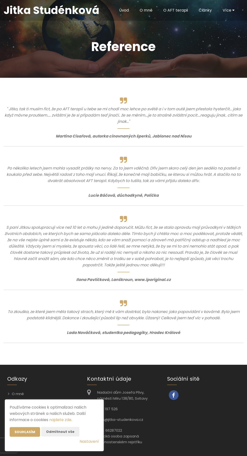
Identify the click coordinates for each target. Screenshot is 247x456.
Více (228, 10)
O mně (146, 10)
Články (205, 10)
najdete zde (60, 420)
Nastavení (89, 441)
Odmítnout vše (60, 431)
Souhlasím (24, 432)
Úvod (124, 10)
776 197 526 (107, 408)
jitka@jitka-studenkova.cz (120, 419)
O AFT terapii (175, 10)
